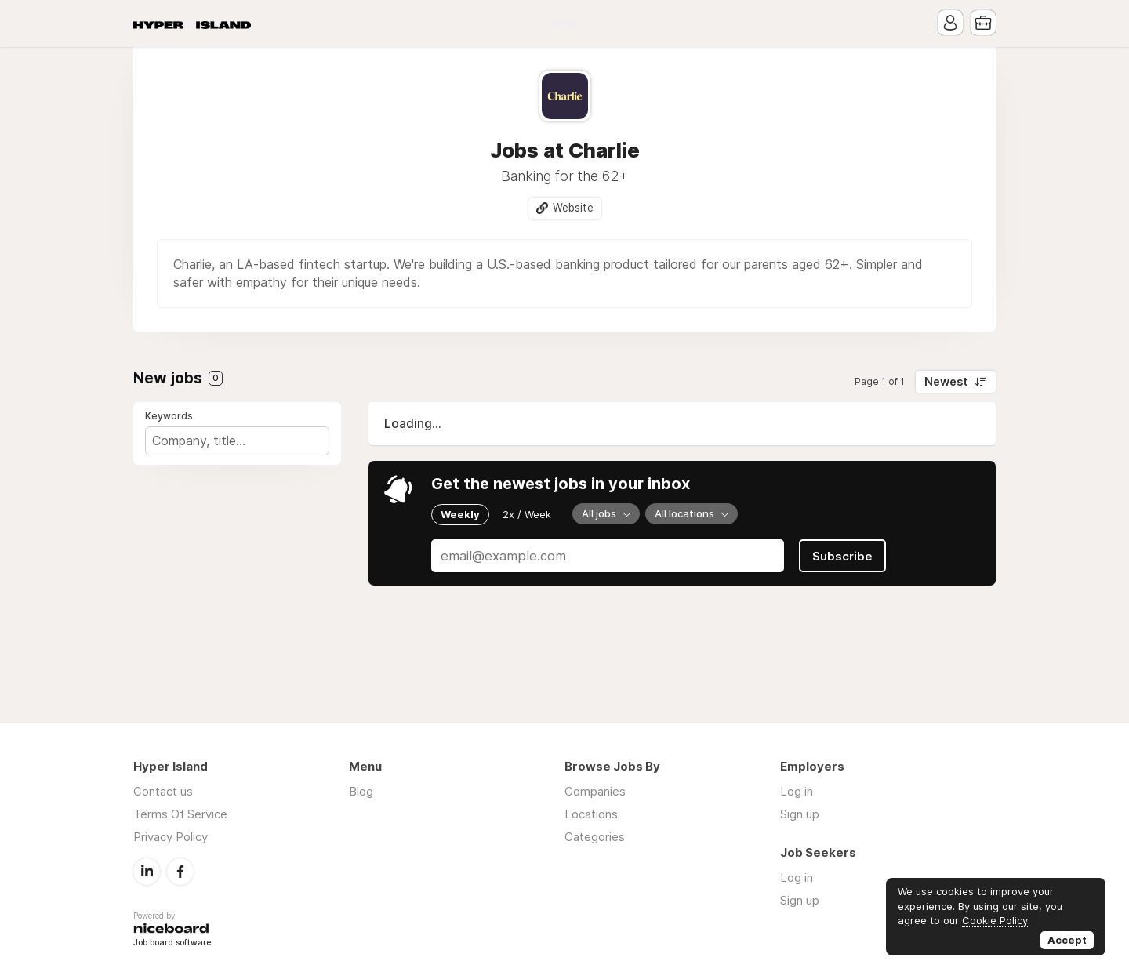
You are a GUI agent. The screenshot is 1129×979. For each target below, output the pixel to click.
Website (573, 207)
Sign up (799, 814)
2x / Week (527, 514)
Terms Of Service (180, 814)
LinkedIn (146, 871)
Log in (796, 791)
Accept (1067, 940)
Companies (595, 791)
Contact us (163, 791)
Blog (564, 23)
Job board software (172, 943)
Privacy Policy (170, 836)
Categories (594, 836)
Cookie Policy (995, 920)
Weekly (460, 514)
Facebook (180, 871)
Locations (591, 814)
